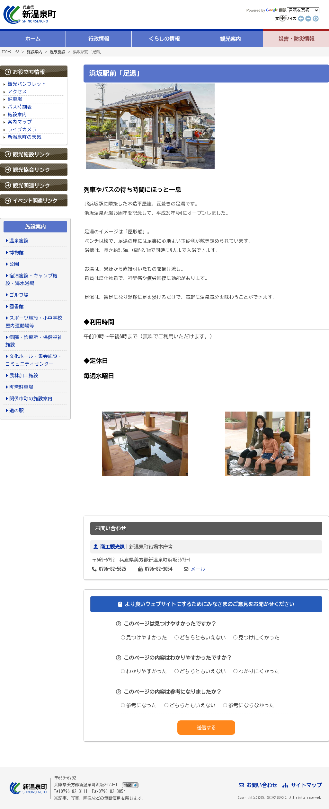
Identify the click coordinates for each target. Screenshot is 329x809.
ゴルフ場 (19, 294)
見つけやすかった (144, 637)
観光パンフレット (27, 84)
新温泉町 (29, 14)
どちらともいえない (200, 637)
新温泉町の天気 (24, 137)
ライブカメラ (22, 129)
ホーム (32, 38)
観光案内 (230, 38)
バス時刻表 (20, 106)
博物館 (16, 252)
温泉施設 (57, 52)
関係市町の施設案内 (31, 398)
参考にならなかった (248, 705)
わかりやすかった (144, 671)
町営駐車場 (21, 387)
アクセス (17, 91)
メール (198, 569)
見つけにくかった (256, 637)
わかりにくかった (256, 671)
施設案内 (34, 52)
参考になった (139, 705)
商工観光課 (112, 546)
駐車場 (15, 99)
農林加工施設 (23, 375)
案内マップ (20, 121)
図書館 (16, 306)
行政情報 (98, 38)
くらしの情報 (164, 38)
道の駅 (16, 410)
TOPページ (10, 52)
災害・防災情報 (296, 38)
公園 (14, 264)
